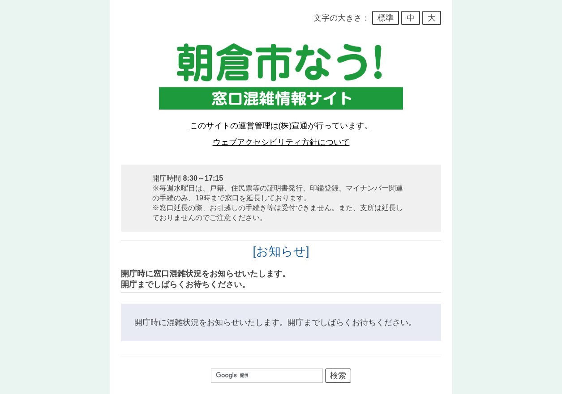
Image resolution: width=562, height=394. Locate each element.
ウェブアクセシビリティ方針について (281, 142)
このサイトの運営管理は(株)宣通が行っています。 (281, 125)
